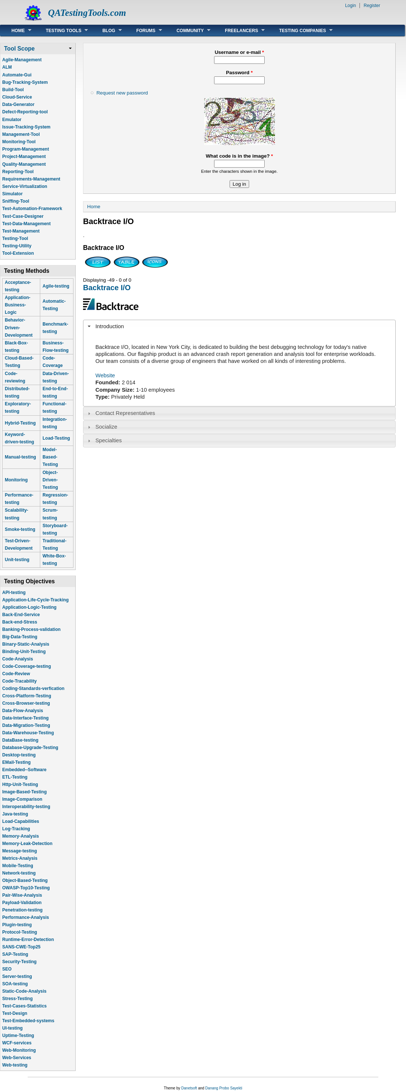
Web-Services (16, 1057)
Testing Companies (300, 30)
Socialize (106, 427)
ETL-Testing (14, 777)
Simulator (12, 193)
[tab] (239, 326)
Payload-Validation (22, 902)
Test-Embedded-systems (28, 1020)
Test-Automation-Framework (32, 208)
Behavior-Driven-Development (18, 327)
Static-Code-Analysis (24, 991)
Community (187, 30)
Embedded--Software (24, 769)
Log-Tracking (16, 828)
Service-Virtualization (24, 186)
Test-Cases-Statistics (24, 1006)
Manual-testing (20, 457)
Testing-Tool (15, 238)
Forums (143, 30)
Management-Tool (21, 134)
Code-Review (16, 673)
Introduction (110, 326)
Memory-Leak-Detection (27, 843)
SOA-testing (15, 983)
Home (15, 30)
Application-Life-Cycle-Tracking (35, 599)
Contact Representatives (125, 413)
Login (350, 5)
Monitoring (16, 480)
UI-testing (12, 1028)
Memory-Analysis (20, 836)
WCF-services (16, 1042)
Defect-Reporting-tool (25, 111)
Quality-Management (24, 164)
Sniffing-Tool (15, 201)
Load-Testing (56, 438)
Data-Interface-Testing (25, 718)
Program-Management (25, 149)
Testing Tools (61, 30)
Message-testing (19, 851)
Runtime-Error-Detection (28, 939)
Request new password (122, 93)
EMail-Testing (16, 762)
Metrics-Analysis (19, 858)
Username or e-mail (239, 52)
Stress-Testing (17, 998)
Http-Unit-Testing (20, 784)
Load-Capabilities (20, 821)
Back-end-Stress (19, 622)
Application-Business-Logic (17, 305)
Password (239, 72)
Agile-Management (22, 59)
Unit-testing (17, 559)
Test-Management (20, 231)
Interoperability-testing (26, 806)
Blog (106, 30)
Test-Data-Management (26, 223)
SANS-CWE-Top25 (21, 947)
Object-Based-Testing (25, 880)
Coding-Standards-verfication (33, 688)
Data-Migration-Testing (26, 725)
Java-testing (15, 814)
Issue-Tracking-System (26, 127)
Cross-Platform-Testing (26, 695)
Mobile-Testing (17, 865)
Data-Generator (18, 104)
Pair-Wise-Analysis (22, 895)
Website (105, 375)
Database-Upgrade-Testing (30, 747)
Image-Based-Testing (24, 791)
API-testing (13, 592)
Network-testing (19, 873)
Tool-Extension (18, 253)
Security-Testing (19, 961)
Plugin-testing (17, 924)
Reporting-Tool (18, 171)
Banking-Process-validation (31, 629)
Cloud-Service (17, 97)
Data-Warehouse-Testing (28, 732)
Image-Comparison (22, 799)
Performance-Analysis (25, 917)
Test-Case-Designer (23, 216)
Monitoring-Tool (18, 141)
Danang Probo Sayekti (223, 1088)
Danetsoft (189, 1088)
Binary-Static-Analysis (25, 644)
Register (372, 5)
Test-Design (14, 1013)
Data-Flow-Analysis (22, 710)
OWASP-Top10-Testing (26, 887)
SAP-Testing (15, 954)
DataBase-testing (20, 740)
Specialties (109, 440)
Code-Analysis (17, 659)
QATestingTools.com (87, 13)
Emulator (11, 119)
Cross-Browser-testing (26, 703)
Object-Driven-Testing (50, 480)
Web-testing (14, 1065)
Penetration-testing (22, 910)
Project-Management (24, 156)
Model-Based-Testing (50, 457)
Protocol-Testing (19, 932)
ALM (7, 67)
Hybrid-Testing (20, 423)
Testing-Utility (16, 245)
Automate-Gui (16, 75)
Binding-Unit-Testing (24, 651)
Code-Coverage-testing (26, 666)
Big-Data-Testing (19, 636)
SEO (6, 969)
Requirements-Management (31, 179)
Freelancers (239, 30)
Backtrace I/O (107, 288)
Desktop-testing (19, 755)
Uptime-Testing (18, 1035)
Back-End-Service (21, 614)
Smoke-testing (20, 529)
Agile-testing (55, 286)
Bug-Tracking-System (25, 82)
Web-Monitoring (19, 1050)
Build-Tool (13, 89)
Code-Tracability (19, 681)
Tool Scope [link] (19, 48)
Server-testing (17, 976)
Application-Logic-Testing (29, 607)
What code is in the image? (239, 156)
